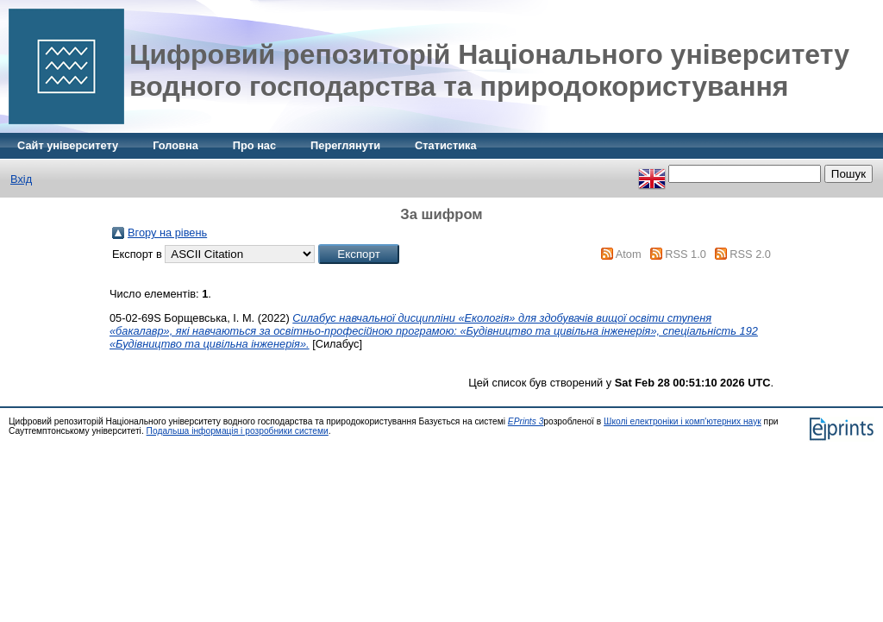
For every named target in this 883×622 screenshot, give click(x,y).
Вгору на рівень (167, 232)
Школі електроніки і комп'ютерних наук (682, 421)
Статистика (446, 145)
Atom (629, 254)
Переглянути (345, 145)
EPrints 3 (526, 421)
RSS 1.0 (685, 254)
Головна (175, 145)
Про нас (254, 145)
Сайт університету (67, 145)
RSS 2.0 (750, 254)
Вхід (21, 179)
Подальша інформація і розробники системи (238, 431)
